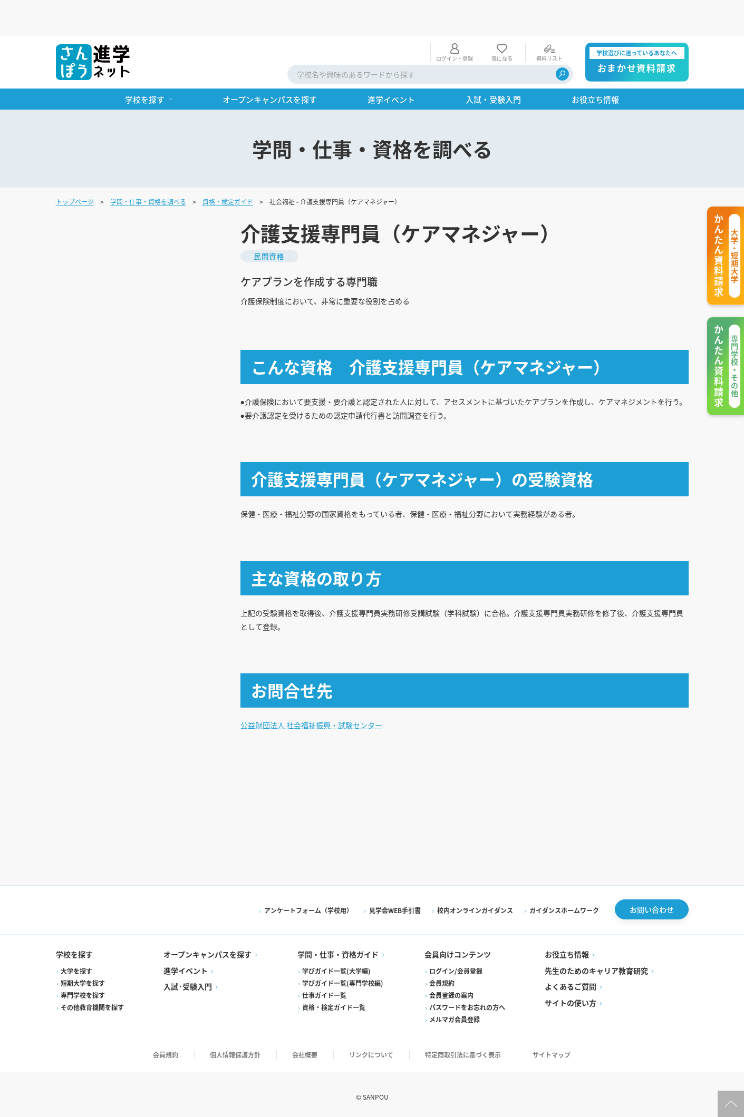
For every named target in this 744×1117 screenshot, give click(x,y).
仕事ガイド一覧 (324, 989)
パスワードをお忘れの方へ (467, 1001)
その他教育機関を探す (92, 1001)
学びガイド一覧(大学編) (336, 965)
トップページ (75, 165)
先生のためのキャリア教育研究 (596, 965)
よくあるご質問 (570, 981)
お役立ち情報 (567, 949)
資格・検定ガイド (227, 165)
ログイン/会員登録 (455, 965)
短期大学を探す (83, 977)
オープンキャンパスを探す (207, 949)
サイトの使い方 (570, 997)
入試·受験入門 (187, 981)
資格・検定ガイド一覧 (333, 1001)
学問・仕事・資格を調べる (148, 165)
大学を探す (76, 965)
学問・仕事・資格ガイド (338, 949)
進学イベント (185, 965)
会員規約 (442, 977)
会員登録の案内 (451, 989)
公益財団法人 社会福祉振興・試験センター (321, 716)
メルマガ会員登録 (454, 1014)
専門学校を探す (83, 989)
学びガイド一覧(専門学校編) (342, 977)
